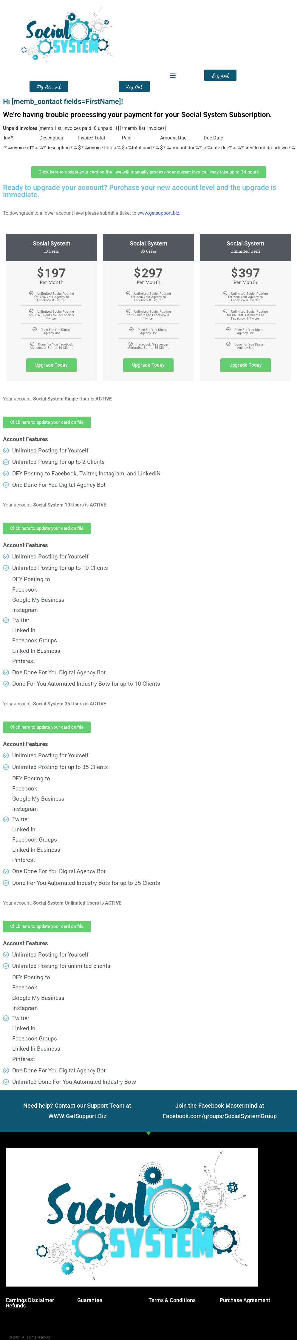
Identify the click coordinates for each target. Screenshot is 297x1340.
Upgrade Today (51, 365)
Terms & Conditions (172, 1300)
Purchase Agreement (245, 1300)
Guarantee (89, 1300)
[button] (172, 75)
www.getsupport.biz (158, 213)
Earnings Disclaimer (30, 1300)
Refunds (16, 1305)
